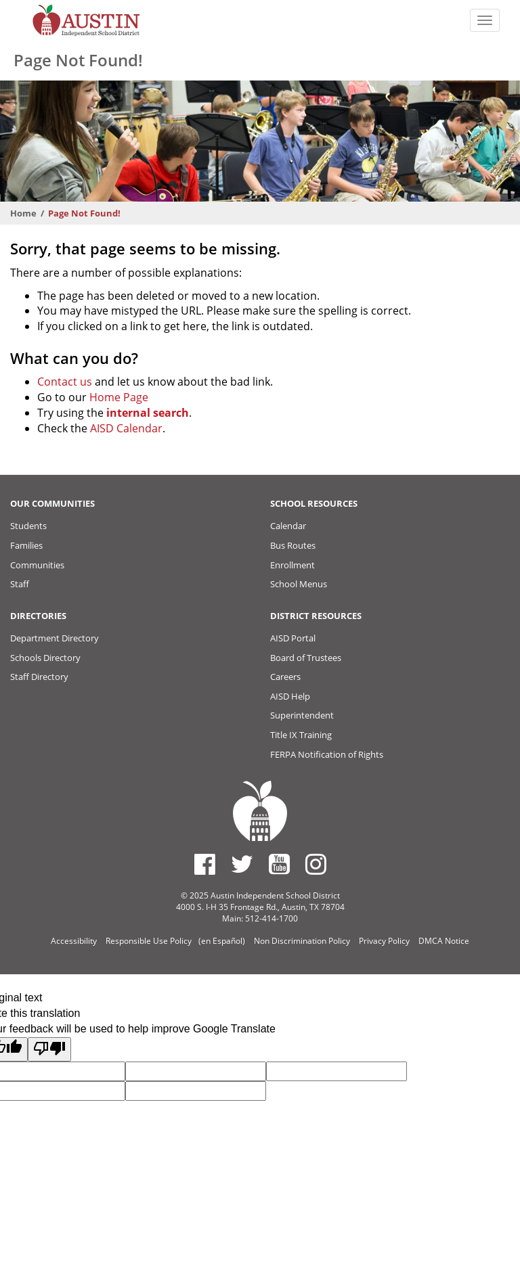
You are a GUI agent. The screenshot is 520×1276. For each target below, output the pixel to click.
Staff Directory (39, 676)
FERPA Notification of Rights (326, 754)
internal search (147, 412)
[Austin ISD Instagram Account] (316, 864)
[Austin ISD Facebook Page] (205, 864)
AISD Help (290, 696)
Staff (19, 584)
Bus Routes (293, 545)
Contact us (64, 381)
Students (28, 526)
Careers (285, 676)
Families (26, 545)
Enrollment (292, 565)
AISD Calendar (126, 428)
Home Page (118, 397)
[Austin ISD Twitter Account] (242, 864)
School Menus (298, 584)
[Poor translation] (49, 1049)
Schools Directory (45, 658)
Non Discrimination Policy (302, 941)
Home (23, 213)
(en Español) (221, 941)
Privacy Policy (384, 941)
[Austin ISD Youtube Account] (279, 864)
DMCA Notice (443, 941)
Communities (37, 565)
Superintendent (302, 715)
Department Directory (54, 638)
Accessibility (74, 941)
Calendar (288, 526)
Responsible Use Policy (149, 941)
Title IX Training (301, 735)
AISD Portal (293, 638)
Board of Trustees (305, 658)
